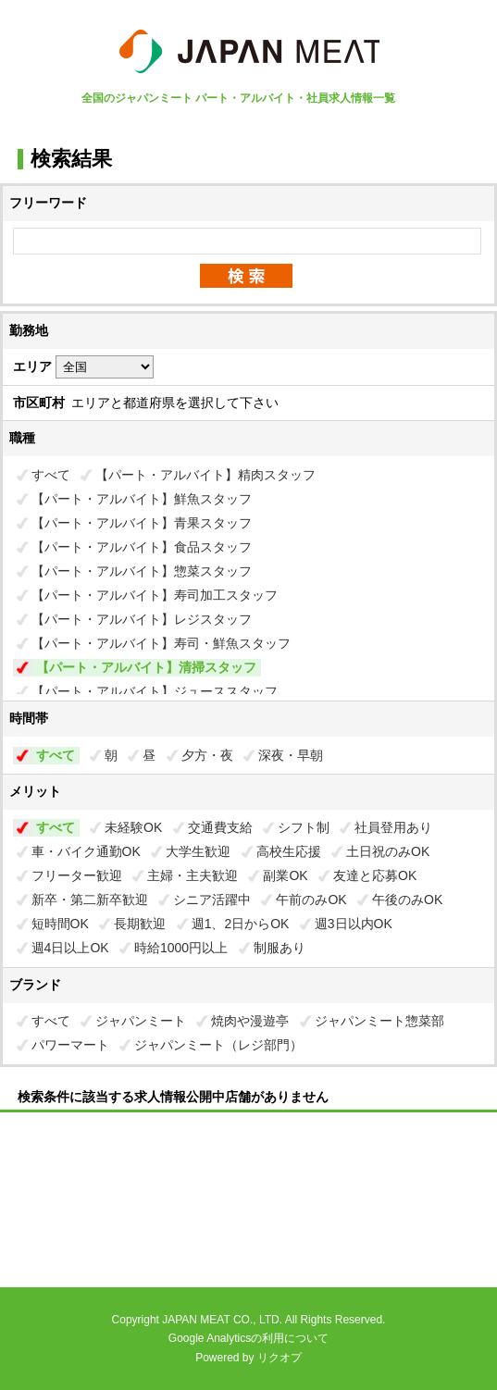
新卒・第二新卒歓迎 (89, 899)
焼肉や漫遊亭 (250, 1020)
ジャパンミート (140, 1020)
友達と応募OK (374, 875)
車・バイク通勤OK (86, 851)
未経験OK (133, 827)
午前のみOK (311, 899)
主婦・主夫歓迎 (192, 875)
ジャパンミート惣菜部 (379, 1020)
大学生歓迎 (198, 851)
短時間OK (60, 923)
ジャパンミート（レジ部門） (218, 1044)
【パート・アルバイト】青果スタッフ (141, 522)
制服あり (279, 947)
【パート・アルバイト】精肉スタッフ (205, 474)
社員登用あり (393, 827)
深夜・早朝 (290, 755)
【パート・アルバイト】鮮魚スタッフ (141, 498)
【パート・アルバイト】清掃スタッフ (146, 667)
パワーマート (70, 1044)
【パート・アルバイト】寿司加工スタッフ (154, 595)
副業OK (285, 875)
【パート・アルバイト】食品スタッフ (141, 547)
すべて (50, 474)
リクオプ (279, 1357)
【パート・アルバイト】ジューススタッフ (154, 691)
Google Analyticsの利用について (248, 1338)
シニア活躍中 (212, 899)
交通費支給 (220, 827)
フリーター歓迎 (76, 875)
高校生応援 (288, 851)
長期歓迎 (140, 923)
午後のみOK (407, 899)
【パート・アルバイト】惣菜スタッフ (141, 571)
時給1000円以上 (181, 947)
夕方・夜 (207, 755)
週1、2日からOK (241, 923)
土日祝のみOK (387, 851)
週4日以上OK (70, 947)
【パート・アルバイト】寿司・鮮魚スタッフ (161, 643)
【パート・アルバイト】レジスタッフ (141, 619)
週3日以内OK (353, 923)
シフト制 (303, 827)
